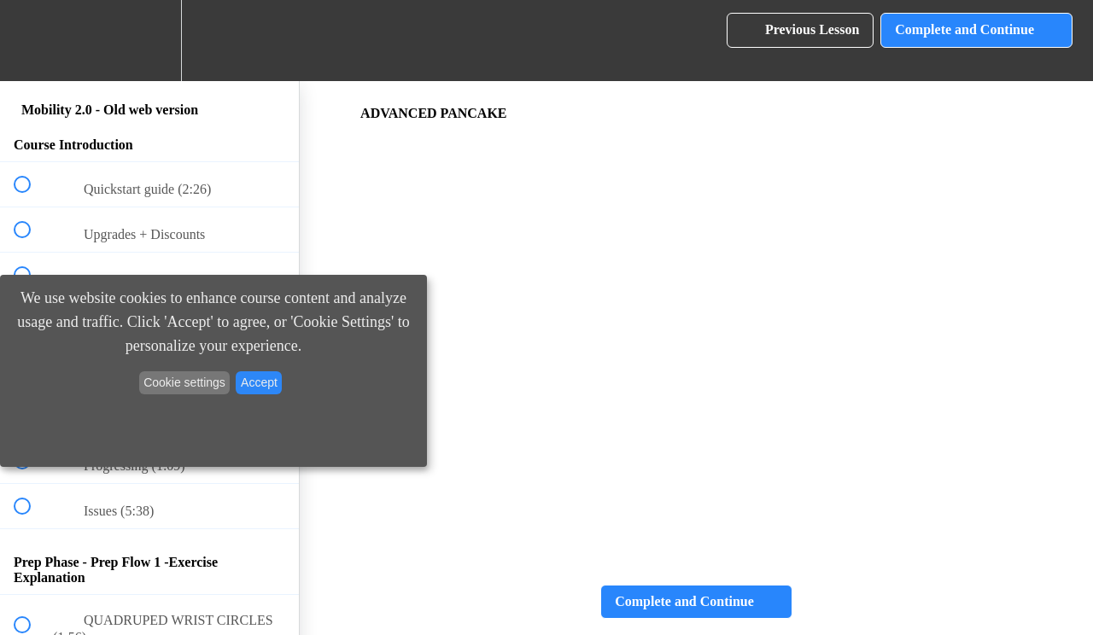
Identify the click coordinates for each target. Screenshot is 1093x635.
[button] (31, 40)
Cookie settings (184, 382)
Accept (259, 382)
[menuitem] (149, 40)
